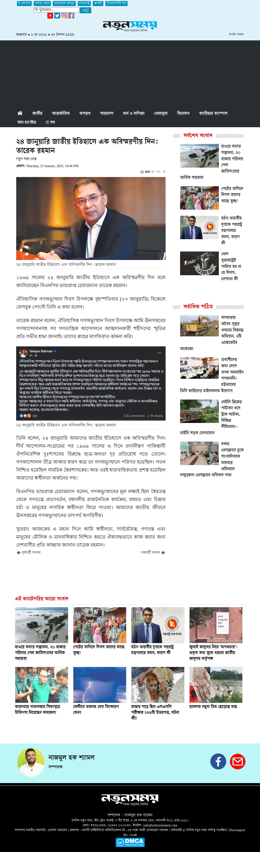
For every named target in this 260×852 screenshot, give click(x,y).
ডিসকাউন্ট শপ (116, 3)
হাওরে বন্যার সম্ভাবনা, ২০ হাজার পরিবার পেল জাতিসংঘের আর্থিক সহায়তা (40, 653)
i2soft (133, 835)
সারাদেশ (106, 113)
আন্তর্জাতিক (61, 113)
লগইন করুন (236, 35)
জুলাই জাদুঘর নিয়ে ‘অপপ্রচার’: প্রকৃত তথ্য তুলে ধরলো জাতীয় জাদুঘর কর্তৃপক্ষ (213, 653)
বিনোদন (183, 113)
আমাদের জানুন (64, 3)
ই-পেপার (24, 3)
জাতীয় (37, 113)
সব (50, 122)
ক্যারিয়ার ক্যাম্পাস (213, 113)
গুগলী (98, 3)
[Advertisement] (130, 74)
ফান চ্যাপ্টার (26, 122)
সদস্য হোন (42, 3)
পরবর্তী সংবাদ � (153, 553)
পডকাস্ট (84, 3)
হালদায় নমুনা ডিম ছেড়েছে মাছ (213, 707)
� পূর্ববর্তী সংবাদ (29, 553)
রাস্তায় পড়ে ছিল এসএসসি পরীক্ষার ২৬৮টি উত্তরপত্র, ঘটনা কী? (155, 713)
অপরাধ (85, 113)
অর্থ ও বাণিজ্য (134, 113)
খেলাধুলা (161, 113)
